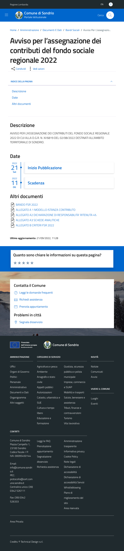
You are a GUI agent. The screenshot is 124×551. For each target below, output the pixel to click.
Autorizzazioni (44, 392)
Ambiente (42, 372)
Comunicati (97, 372)
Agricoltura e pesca (47, 366)
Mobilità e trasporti (74, 392)
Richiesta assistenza (48, 467)
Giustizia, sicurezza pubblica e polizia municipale (74, 372)
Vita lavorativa (71, 423)
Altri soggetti (17, 403)
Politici (13, 377)
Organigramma (18, 397)
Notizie (94, 366)
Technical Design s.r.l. (32, 542)
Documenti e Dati (19, 392)
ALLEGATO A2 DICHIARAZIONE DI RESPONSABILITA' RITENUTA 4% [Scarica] (56, 215)
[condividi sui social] (18, 68)
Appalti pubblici (45, 387)
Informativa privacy (74, 451)
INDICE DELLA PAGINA (62, 81)
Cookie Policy (71, 456)
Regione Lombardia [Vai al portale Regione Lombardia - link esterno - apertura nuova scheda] (19, 4)
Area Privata (16, 521)
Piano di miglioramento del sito (73, 498)
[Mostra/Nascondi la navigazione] (6, 15)
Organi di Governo (19, 372)
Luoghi (94, 398)
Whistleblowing (72, 487)
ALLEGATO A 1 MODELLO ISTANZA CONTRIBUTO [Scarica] (45, 210)
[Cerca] (110, 15)
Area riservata (71, 508)
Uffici (12, 366)
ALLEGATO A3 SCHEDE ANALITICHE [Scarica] (37, 220)
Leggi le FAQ (43, 441)
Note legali (70, 462)
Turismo (68, 418)
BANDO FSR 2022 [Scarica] (27, 204)
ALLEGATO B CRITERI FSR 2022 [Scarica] (35, 225)
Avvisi (94, 377)
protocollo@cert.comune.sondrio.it (21, 481)
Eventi (94, 404)
